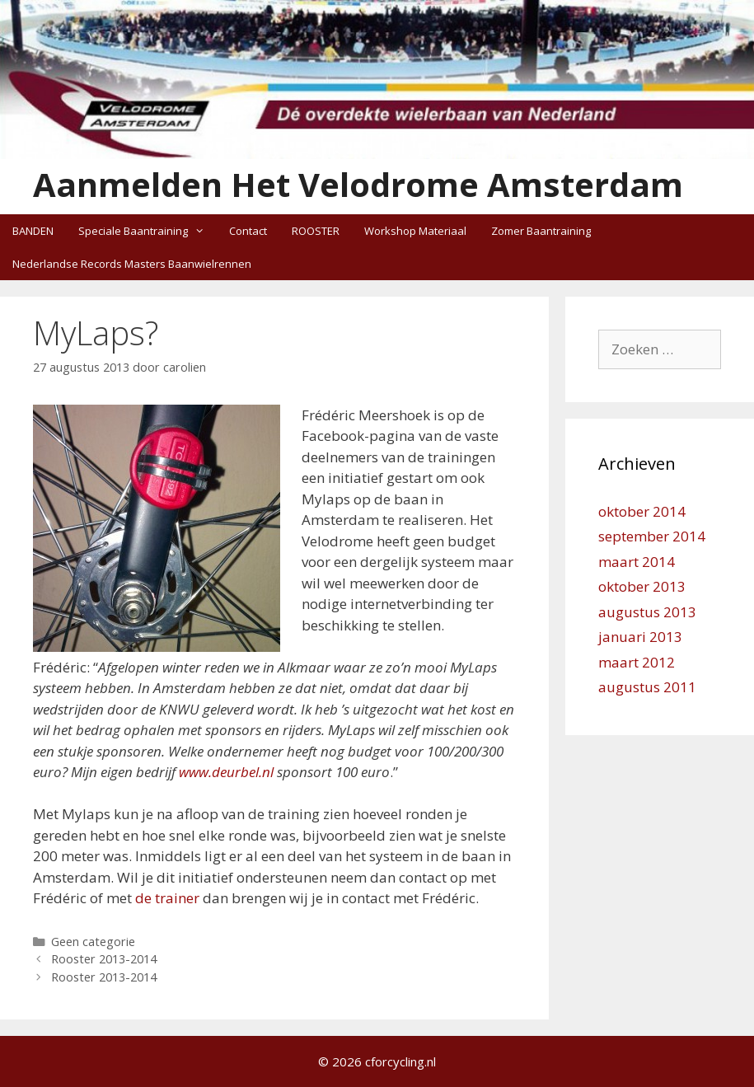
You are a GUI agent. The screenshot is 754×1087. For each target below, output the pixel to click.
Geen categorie (93, 941)
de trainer (167, 897)
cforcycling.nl (400, 1061)
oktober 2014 (642, 511)
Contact (248, 230)
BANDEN (33, 230)
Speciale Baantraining (147, 230)
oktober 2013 (642, 586)
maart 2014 (636, 561)
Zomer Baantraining (541, 230)
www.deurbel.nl (226, 771)
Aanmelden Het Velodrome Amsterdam (358, 184)
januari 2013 (640, 636)
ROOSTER (316, 230)
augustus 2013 (647, 611)
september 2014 (651, 536)
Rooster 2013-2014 (104, 959)
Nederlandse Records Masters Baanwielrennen (131, 263)
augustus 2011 (647, 686)
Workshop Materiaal (415, 230)
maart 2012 (636, 662)
